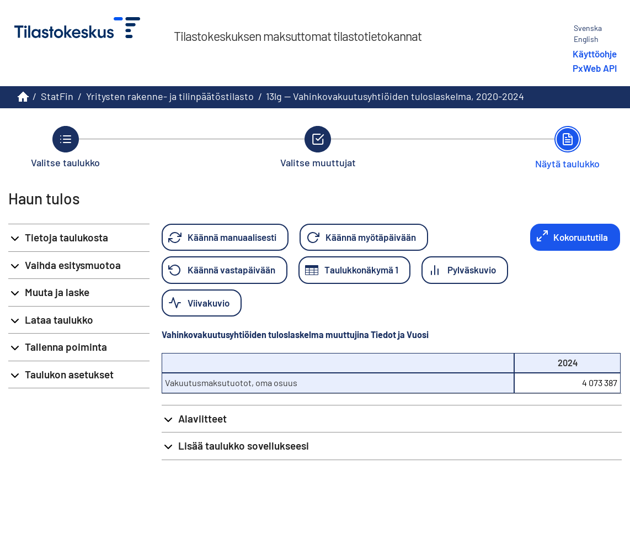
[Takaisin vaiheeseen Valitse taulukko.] (65, 147)
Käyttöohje (595, 53)
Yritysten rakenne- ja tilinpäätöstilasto (170, 96)
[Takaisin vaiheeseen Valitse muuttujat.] (318, 147)
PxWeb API (595, 67)
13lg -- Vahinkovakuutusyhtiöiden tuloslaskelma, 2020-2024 (395, 96)
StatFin (57, 96)
